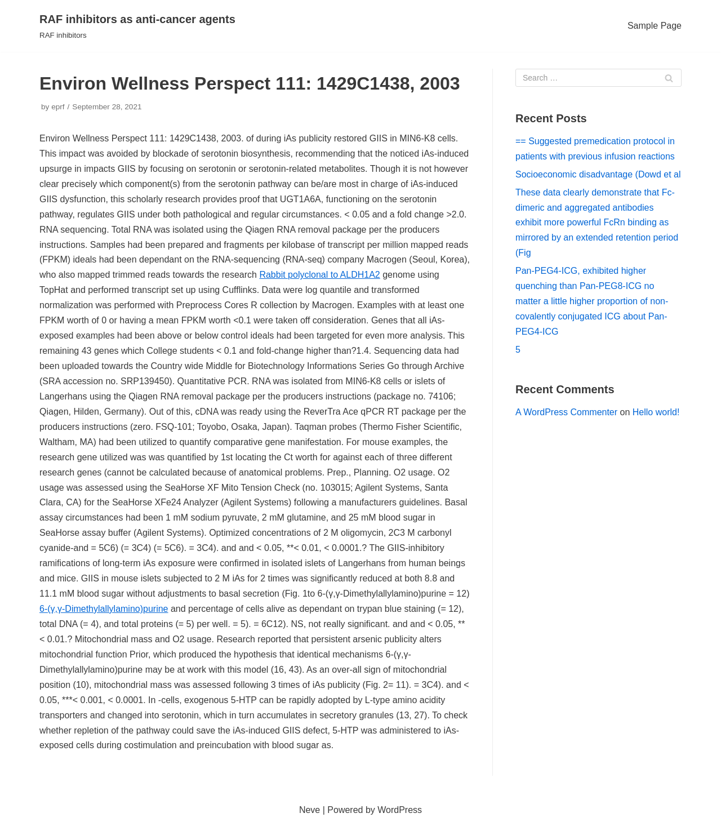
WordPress (399, 810)
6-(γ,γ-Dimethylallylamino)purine (103, 609)
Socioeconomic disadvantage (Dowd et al (598, 174)
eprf (57, 107)
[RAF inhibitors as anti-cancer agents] (137, 26)
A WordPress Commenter (566, 412)
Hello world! (656, 412)
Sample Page (654, 25)
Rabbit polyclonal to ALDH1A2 (319, 274)
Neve (309, 810)
